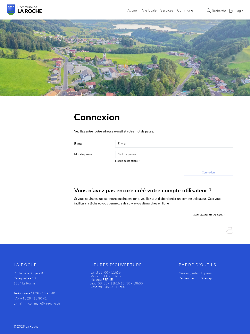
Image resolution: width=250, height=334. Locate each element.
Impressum (208, 273)
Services (166, 10)
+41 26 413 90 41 (33, 298)
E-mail (78, 143)
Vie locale (149, 10)
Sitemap (206, 278)
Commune (185, 10)
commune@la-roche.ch (44, 303)
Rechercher (186, 278)
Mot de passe (83, 154)
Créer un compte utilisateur (208, 215)
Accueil (132, 10)
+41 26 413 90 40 (42, 293)
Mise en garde (188, 273)
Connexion (208, 172)
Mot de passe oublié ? (127, 161)
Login (239, 10)
